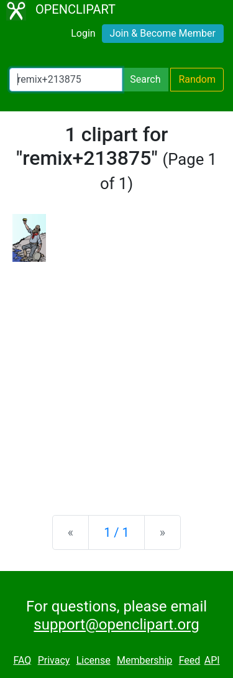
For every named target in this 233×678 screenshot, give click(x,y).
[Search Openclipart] (65, 79)
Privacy (54, 660)
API (212, 660)
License (93, 660)
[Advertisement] (116, 378)
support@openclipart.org (116, 624)
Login (83, 33)
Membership (144, 660)
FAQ (22, 660)
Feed (190, 660)
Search (145, 79)
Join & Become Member (163, 33)
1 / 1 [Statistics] (116, 532)
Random (197, 79)
